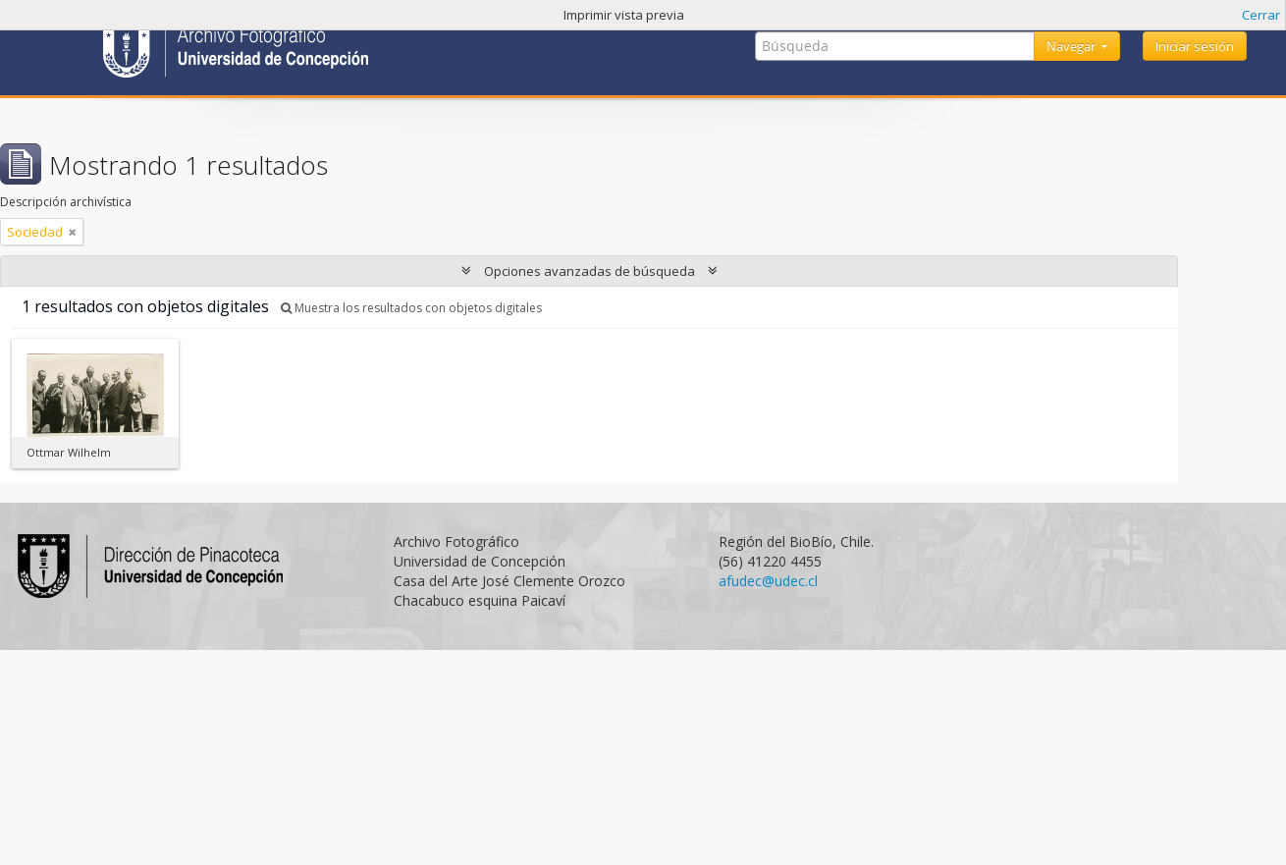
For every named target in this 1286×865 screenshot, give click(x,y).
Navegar (1072, 46)
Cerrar (1261, 15)
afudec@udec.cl (768, 580)
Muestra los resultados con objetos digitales (411, 307)
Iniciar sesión (1194, 46)
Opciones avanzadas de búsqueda (589, 271)
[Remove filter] (73, 232)
